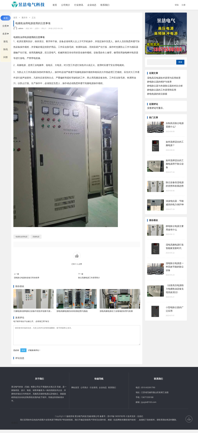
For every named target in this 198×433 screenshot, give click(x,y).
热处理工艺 (111, 72)
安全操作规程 (84, 52)
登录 (23, 353)
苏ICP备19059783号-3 (117, 419)
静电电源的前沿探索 (157, 93)
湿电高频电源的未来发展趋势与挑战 (72, 311)
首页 (55, 4)
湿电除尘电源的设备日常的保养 (26, 277)
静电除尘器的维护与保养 (159, 81)
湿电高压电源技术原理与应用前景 (164, 77)
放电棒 (126, 52)
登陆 (177, 4)
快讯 (5, 49)
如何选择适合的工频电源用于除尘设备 (175, 164)
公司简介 (65, 4)
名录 (4, 33)
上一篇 (16, 274)
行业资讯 (78, 4)
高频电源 (37, 52)
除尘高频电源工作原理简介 (89, 277)
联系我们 (104, 4)
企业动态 (91, 4)
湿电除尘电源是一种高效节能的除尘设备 (175, 267)
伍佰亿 (140, 419)
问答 (5, 57)
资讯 (5, 41)
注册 (183, 4)
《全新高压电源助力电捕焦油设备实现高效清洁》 (175, 289)
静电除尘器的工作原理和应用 (161, 89)
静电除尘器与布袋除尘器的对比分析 (165, 85)
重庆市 (24, 17)
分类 (4, 25)
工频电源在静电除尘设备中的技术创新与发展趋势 (34, 311)
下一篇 (80, 274)
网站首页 (75, 390)
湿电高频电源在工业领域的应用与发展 (116, 311)
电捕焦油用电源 (21, 37)
